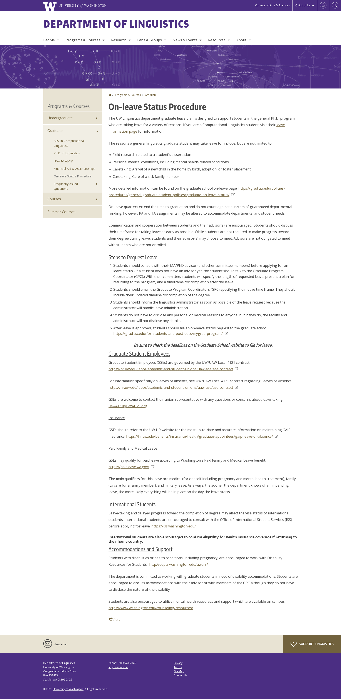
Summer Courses (61, 211)
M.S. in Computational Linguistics (69, 143)
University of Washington (68, 689)
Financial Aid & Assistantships (74, 169)
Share (114, 619)
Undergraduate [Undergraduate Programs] (60, 117)
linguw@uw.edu (118, 667)
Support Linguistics (312, 644)
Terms (178, 667)
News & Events (185, 40)
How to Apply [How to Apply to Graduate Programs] (63, 161)
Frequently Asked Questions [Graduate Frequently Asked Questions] (66, 186)
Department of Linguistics (116, 24)
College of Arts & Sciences (272, 5)
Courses (54, 199)
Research (118, 40)
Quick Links (302, 5)
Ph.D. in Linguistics (67, 153)
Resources (216, 40)
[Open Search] (335, 5)
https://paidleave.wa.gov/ (131, 466)
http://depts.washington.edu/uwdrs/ (178, 564)
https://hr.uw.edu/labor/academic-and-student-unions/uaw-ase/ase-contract (173, 369)
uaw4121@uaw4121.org (128, 406)
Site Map (179, 671)
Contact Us (180, 675)
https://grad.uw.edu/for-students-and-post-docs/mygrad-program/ (170, 333)
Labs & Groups (149, 40)
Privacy (178, 663)
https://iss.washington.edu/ (173, 526)
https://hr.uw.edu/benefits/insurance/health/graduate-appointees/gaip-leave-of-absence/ (202, 436)
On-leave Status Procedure (73, 176)
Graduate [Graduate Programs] (55, 130)
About (241, 40)
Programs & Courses (83, 40)
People (49, 40)
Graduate (151, 95)
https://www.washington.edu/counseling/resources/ (151, 608)
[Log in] (323, 5)
